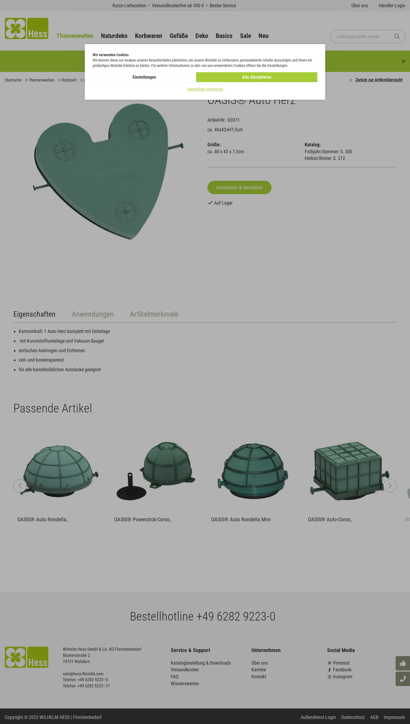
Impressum (214, 89)
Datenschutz (196, 89)
